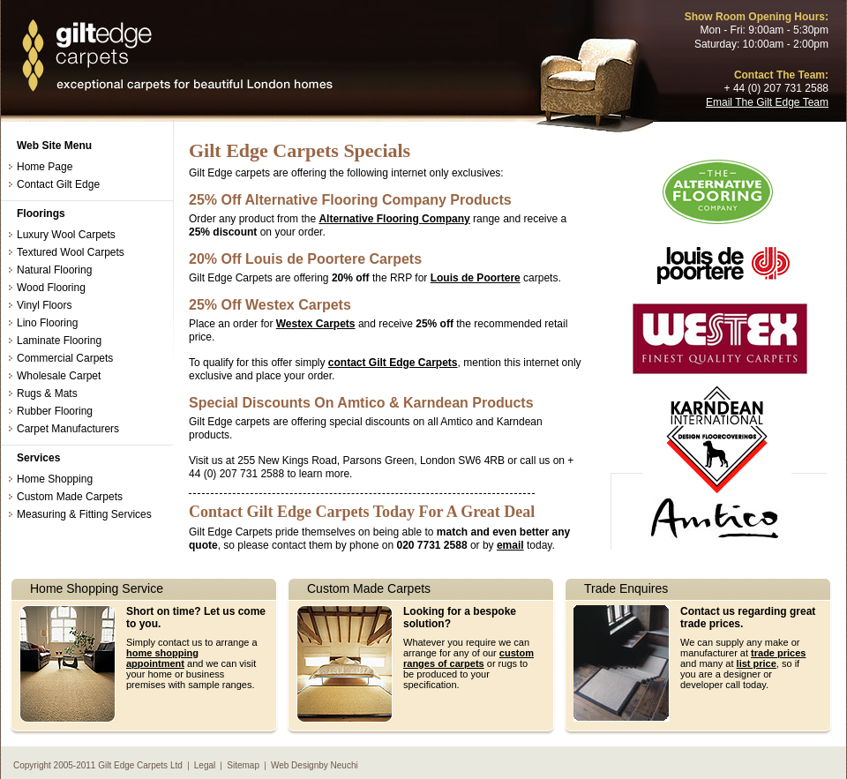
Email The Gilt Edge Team (767, 102)
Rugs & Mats (47, 393)
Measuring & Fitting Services (84, 514)
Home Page (44, 167)
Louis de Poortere (476, 278)
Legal (204, 765)
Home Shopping (55, 479)
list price (756, 663)
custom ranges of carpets (468, 658)
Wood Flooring (51, 287)
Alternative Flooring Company (394, 219)
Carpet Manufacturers (68, 429)
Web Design (295, 765)
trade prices (778, 653)
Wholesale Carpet (59, 376)
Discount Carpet (176, 56)
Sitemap (243, 765)
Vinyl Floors (44, 305)
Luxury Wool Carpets (66, 234)
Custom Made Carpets (70, 497)
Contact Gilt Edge (58, 184)
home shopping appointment (162, 658)
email (510, 545)
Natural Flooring (54, 270)
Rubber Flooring (55, 411)
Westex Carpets (316, 324)
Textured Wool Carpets (70, 252)
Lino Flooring (47, 323)
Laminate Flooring (59, 340)
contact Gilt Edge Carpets (393, 362)
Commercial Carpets (65, 358)
